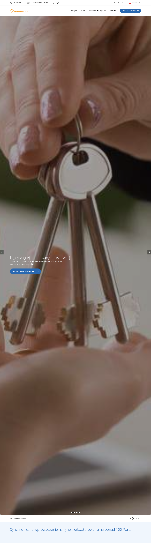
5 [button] (78, 512)
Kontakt (113, 11)
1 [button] (71, 512)
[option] (75, 265)
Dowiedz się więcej (96, 11)
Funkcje (73, 11)
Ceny (83, 11)
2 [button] (73, 512)
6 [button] (79, 512)
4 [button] (76, 512)
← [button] (2, 252)
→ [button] (149, 252)
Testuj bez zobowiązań (130, 11)
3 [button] (74, 512)
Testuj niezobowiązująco (24, 271)
